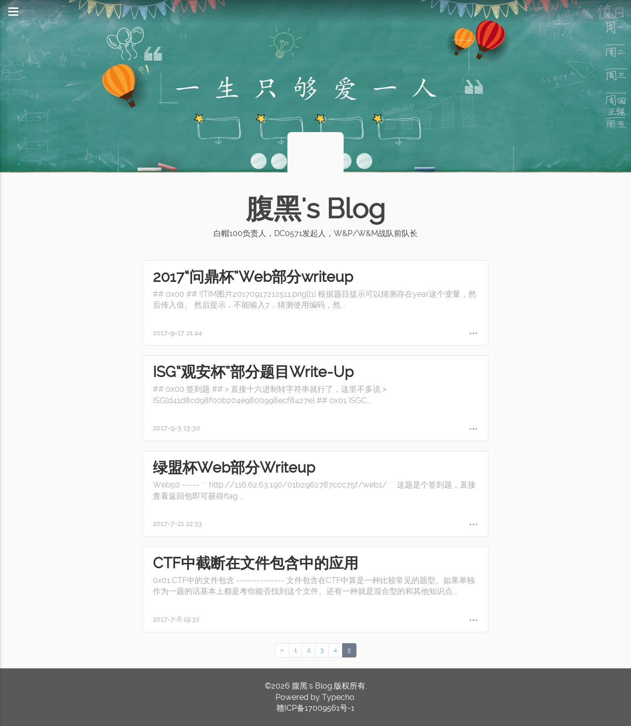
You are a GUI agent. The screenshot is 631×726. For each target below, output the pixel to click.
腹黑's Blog (315, 209)
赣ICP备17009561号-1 (315, 708)
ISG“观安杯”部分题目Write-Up (253, 371)
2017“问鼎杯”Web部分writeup (253, 276)
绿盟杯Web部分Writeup (234, 467)
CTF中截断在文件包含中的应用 (255, 563)
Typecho (338, 697)
